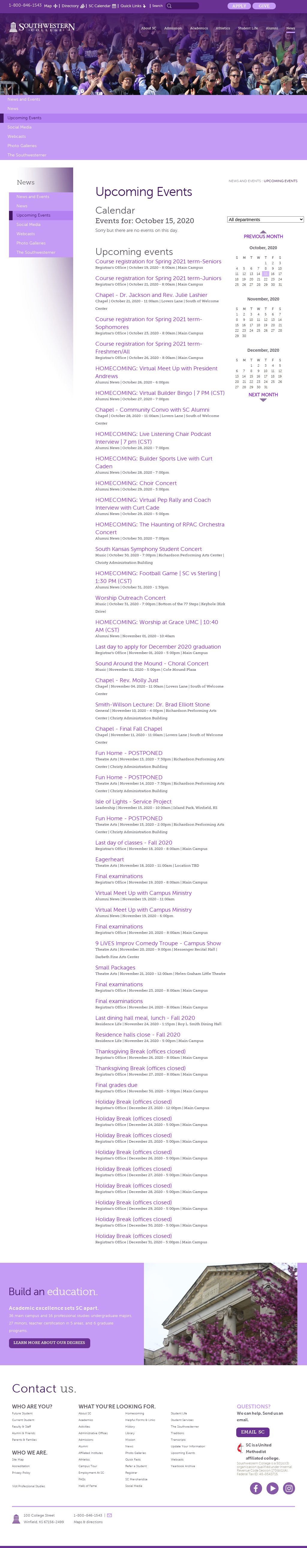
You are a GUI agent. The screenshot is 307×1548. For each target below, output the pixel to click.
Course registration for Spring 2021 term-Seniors (158, 261)
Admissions (86, 1439)
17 (280, 274)
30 (273, 284)
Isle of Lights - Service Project (133, 801)
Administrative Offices (93, 1433)
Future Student (22, 1413)
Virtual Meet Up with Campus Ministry (143, 893)
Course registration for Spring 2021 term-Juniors (158, 278)
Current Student (23, 1420)
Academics (199, 28)
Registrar (131, 1472)
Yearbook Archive (183, 1466)
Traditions (177, 1433)
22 (265, 279)
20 (251, 279)
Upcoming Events (24, 118)
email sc (252, 1431)
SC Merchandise (136, 1479)
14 (258, 274)
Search (157, 5)
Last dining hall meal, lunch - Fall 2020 (145, 1018)
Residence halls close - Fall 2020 (137, 1035)
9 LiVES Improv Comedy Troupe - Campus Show (158, 943)
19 (244, 279)
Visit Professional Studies (28, 1486)
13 (251, 274)
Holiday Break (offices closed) (133, 1102)
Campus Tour (88, 1466)
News (290, 28)
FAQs (82, 1479)
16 (273, 274)
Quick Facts (133, 1459)
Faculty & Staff (21, 1426)
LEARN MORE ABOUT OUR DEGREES (49, 1342)
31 (280, 284)
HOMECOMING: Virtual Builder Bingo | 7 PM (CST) (160, 393)
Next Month (263, 394)
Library (130, 1433)
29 (266, 284)
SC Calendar (100, 6)
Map (48, 6)
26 (244, 284)
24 (280, 279)
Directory (70, 6)
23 (273, 279)
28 (259, 284)
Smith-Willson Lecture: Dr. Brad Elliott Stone (152, 704)
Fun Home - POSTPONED (128, 753)
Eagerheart (109, 859)
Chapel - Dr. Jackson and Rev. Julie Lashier (151, 295)
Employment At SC (91, 1472)
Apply (239, 6)
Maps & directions (88, 1522)
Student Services (182, 1420)
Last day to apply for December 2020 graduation (158, 647)
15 (265, 274)
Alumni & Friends (23, 1433)
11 (236, 274)
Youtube (273, 1488)
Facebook (256, 1488)
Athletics (223, 28)
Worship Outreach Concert (130, 598)
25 (237, 284)
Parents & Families (24, 1439)
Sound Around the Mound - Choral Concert (151, 663)
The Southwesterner (26, 155)
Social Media (19, 127)
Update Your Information (188, 1446)
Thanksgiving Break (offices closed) (140, 1051)
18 (237, 279)
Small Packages (115, 967)
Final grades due (116, 1085)
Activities (84, 1426)
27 (251, 284)
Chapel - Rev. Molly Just (126, 680)
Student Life (248, 28)
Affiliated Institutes (91, 1453)
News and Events (23, 99)
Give (264, 6)
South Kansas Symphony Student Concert (148, 549)
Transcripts (178, 1439)
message (109, 1515)
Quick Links (131, 6)
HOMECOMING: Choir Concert (136, 483)
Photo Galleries (22, 146)
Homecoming (134, 1413)
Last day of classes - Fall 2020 (133, 842)
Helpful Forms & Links (140, 1420)
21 (258, 279)
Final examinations (119, 876)
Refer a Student (136, 1466)
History (130, 1426)
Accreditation (21, 1466)
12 (244, 274)
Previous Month (263, 236)
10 (280, 268)
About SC (148, 28)
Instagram (289, 1488)
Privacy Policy (21, 1472)
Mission (130, 1439)
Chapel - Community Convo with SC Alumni (152, 410)
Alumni (272, 28)
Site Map (18, 1459)
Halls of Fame (88, 1485)
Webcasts (16, 136)
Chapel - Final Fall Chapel (128, 729)
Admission (173, 28)
